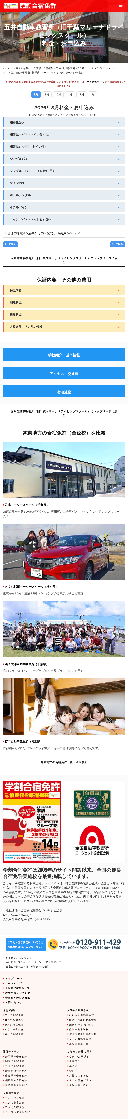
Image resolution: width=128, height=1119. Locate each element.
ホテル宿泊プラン (80, 1080)
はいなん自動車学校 (81, 1015)
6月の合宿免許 (14, 1034)
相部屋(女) (17, 122)
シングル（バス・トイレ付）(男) (32, 171)
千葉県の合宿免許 (43, 68)
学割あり (74, 1070)
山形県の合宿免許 (16, 1075)
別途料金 (16, 302)
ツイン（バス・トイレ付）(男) (30, 219)
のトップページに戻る (64, 260)
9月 (47, 94)
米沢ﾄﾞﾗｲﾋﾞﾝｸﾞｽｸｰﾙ (81, 1024)
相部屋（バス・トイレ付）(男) (30, 134)
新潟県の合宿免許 (16, 1070)
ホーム (6, 68)
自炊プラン (76, 1061)
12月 (81, 94)
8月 (36, 94)
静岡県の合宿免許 (16, 1056)
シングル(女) (18, 159)
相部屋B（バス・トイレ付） (28, 146)
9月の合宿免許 (14, 1024)
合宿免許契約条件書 (17, 966)
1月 (92, 94)
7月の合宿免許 (14, 1015)
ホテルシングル (20, 195)
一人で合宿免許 (14, 1097)
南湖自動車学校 (78, 1029)
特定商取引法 (53, 962)
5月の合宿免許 (14, 1029)
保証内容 (16, 290)
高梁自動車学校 (78, 1043)
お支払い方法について (19, 957)
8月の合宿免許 (14, 1020)
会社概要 (11, 962)
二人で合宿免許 (14, 1102)
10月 (58, 94)
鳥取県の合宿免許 (16, 1085)
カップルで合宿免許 (17, 1112)
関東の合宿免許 (14, 1061)
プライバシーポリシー (31, 962)
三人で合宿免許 (14, 1107)
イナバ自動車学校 (80, 1039)
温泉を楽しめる (79, 1085)
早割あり (74, 1066)
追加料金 (16, 314)
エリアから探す (22, 68)
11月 (70, 94)
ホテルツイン (19, 207)
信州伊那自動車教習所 (83, 1034)
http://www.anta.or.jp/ (17, 915)
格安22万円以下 (79, 1056)
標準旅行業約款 (40, 966)
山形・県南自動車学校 (83, 1020)
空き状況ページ (95, 82)
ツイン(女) (17, 183)
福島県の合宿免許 (16, 1080)
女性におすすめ (79, 1075)
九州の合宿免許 (14, 1066)
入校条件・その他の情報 (26, 327)
